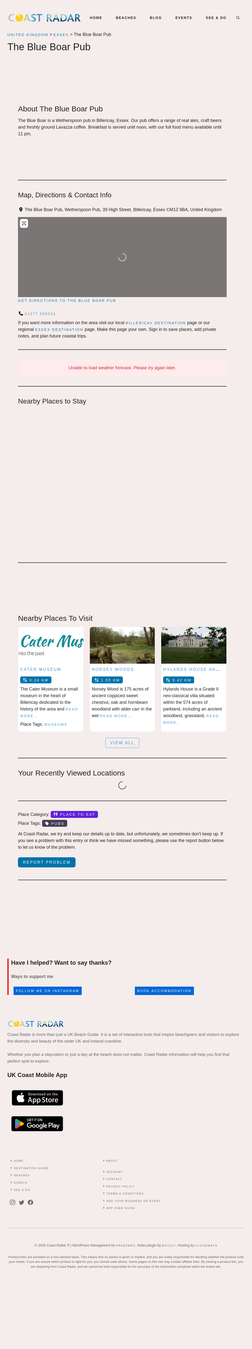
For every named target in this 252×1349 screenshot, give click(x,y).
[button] (238, 17)
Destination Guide (31, 1168)
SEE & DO (216, 18)
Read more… (116, 716)
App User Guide (120, 1208)
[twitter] (23, 1202)
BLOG (156, 18)
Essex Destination (59, 330)
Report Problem (47, 862)
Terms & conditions (125, 1193)
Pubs (54, 823)
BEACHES (126, 18)
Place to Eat (74, 814)
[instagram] (14, 1202)
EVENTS (183, 18)
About (112, 1161)
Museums (55, 724)
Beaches (22, 1175)
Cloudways (206, 1245)
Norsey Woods (113, 669)
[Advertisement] (122, 83)
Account (114, 1172)
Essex (61, 35)
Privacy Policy (120, 1186)
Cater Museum (40, 669)
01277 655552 (40, 314)
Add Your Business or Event (133, 1201)
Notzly (169, 1245)
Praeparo (125, 1245)
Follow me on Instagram (47, 991)
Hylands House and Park (199, 669)
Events (20, 1182)
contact (114, 1179)
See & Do (22, 1190)
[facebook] (32, 1202)
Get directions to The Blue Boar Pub (67, 301)
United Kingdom (27, 35)
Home (96, 18)
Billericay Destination (156, 323)
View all (122, 743)
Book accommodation (164, 991)
